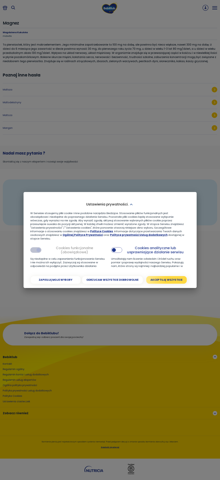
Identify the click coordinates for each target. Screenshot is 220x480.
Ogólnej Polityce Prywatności (83, 235)
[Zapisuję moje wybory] (55, 280)
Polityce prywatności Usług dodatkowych (139, 235)
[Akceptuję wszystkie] (166, 280)
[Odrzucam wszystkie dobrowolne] (112, 280)
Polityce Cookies (101, 231)
